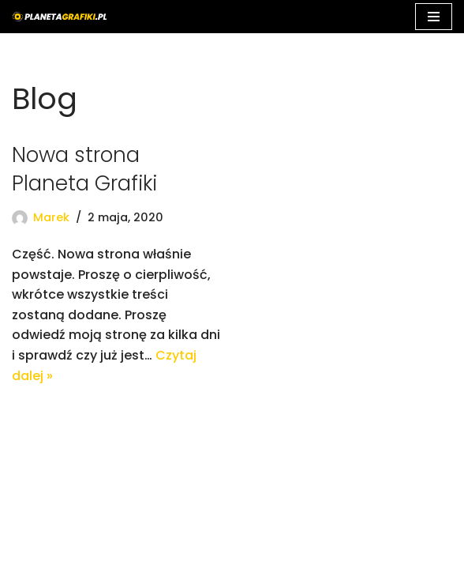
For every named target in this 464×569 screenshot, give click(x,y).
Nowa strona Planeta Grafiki (84, 169)
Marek (51, 217)
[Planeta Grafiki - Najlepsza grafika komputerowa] (59, 16)
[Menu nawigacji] (433, 16)
